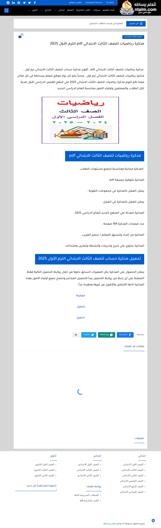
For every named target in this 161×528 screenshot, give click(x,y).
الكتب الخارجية (83, 10)
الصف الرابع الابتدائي (133, 486)
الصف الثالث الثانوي (44, 470)
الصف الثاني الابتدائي (132, 475)
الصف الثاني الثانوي (44, 475)
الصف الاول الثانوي (44, 464)
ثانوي (35, 10)
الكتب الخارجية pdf (89, 500)
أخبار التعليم (108, 10)
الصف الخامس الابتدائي (131, 481)
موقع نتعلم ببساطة (112, 524)
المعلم (70, 10)
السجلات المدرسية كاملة (86, 495)
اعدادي (48, 10)
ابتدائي (61, 10)
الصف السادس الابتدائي (131, 491)
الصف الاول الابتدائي (133, 464)
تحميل (80, 306)
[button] (125, 335)
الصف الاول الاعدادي (88, 464)
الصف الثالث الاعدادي (88, 470)
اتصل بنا (110, 3)
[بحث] (6, 10)
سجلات (96, 10)
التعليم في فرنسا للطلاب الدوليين (106, 23)
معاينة (80, 295)
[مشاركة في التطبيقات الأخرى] (76, 335)
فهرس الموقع (75, 3)
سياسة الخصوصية (94, 3)
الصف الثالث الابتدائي (133, 37)
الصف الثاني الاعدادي (88, 475)
